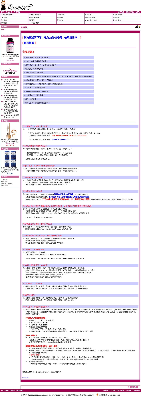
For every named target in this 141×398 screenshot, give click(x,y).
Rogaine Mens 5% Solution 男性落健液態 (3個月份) (11, 91)
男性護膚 (3, 20)
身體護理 (116, 17)
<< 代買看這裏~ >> (35, 23)
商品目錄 (9, 12)
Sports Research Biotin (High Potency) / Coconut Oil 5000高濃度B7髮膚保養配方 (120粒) (11, 83)
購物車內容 (130, 12)
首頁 (2, 12)
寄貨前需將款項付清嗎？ (35, 72)
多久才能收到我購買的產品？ (37, 61)
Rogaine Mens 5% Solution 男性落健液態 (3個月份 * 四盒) (11, 97)
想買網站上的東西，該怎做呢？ (38, 57)
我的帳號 (121, 12)
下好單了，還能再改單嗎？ (36, 88)
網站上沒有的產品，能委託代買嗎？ (39, 80)
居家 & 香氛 (117, 20)
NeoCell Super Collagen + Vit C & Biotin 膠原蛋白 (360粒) (10, 56)
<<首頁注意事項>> (7, 15)
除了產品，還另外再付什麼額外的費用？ (41, 65)
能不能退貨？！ (32, 99)
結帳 (138, 12)
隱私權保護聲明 (6, 183)
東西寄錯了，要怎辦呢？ (35, 95)
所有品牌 (3, 17)
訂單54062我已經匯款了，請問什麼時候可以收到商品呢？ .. (10, 170)
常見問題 (17, 12)
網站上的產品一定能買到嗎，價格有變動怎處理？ (44, 84)
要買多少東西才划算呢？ (35, 69)
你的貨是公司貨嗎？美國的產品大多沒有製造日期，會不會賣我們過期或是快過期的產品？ (60, 76)
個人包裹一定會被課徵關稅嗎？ (38, 103)
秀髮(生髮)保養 (90, 17)
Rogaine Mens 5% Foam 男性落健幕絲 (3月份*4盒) (11, 111)
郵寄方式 (4, 181)
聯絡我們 (4, 185)
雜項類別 (3, 23)
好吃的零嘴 (61, 15)
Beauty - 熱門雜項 (35, 15)
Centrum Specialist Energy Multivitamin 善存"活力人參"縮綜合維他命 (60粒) (11, 104)
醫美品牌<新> (118, 15)
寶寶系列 (32, 20)
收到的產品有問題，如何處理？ (38, 91)
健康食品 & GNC (91, 20)
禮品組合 (60, 20)
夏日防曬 (88, 15)
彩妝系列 (60, 17)
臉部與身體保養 (34, 17)
